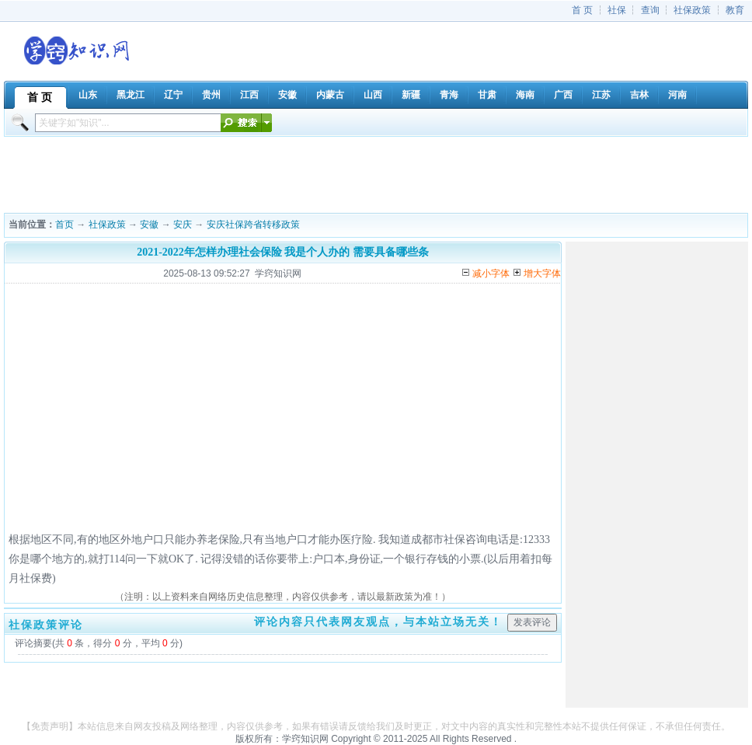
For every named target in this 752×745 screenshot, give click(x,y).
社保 (617, 10)
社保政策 (692, 10)
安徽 (149, 224)
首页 (64, 224)
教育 (735, 10)
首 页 (582, 10)
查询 (650, 10)
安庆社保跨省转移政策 (253, 224)
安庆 (182, 224)
